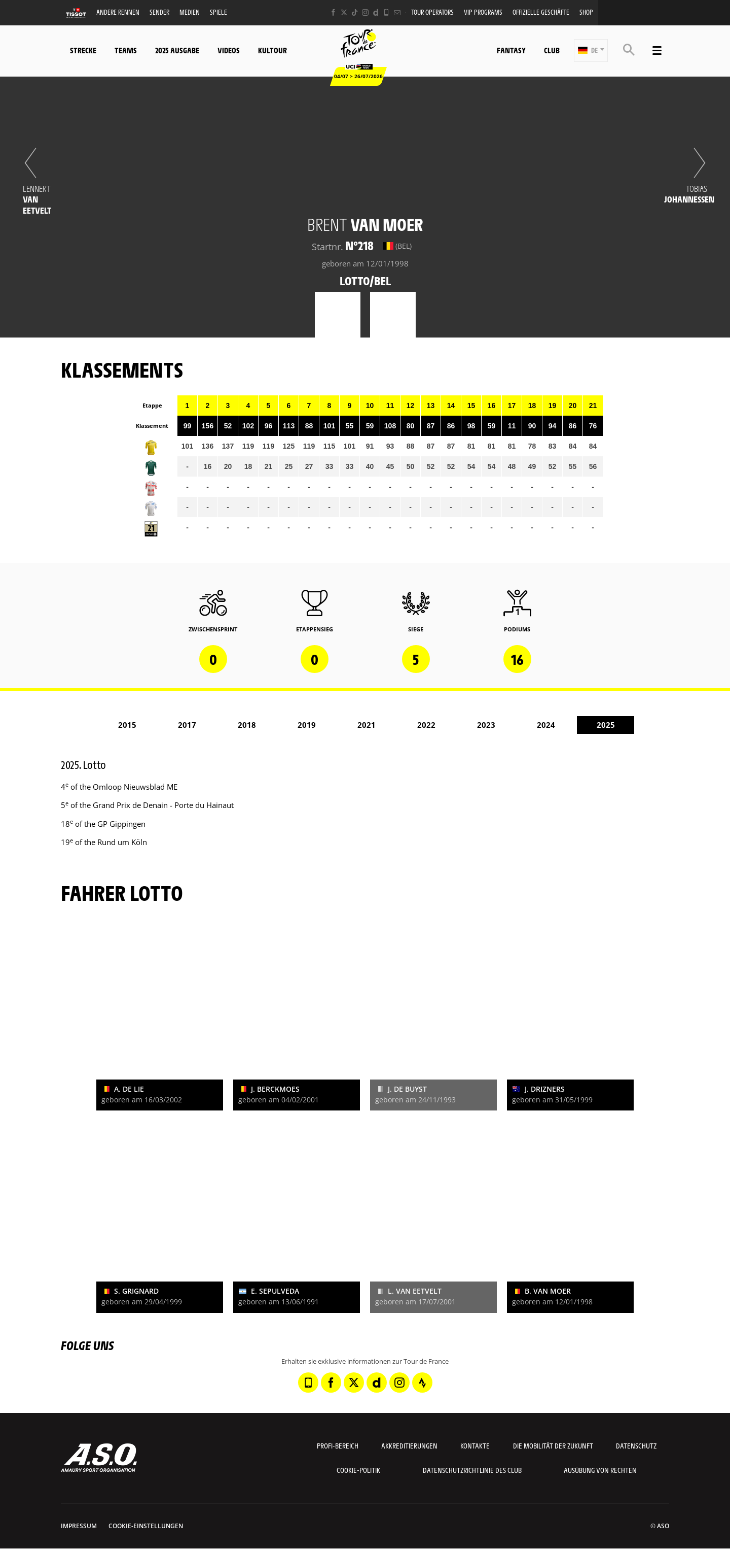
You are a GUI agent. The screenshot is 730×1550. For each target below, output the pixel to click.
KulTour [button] (272, 50)
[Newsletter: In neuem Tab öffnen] (397, 12)
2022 (426, 725)
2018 (247, 725)
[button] (591, 50)
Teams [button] (126, 50)
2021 (366, 725)
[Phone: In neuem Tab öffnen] (386, 12)
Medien (189, 12)
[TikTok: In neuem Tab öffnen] (354, 12)
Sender (159, 12)
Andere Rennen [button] (117, 12)
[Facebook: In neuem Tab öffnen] (333, 12)
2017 (187, 725)
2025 (606, 725)
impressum (79, 1526)
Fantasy (511, 50)
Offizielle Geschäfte (541, 12)
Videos (228, 50)
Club (552, 50)
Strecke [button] (83, 50)
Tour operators (432, 12)
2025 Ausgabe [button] (177, 50)
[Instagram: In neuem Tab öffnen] (365, 12)
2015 (127, 725)
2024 (546, 725)
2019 (307, 725)
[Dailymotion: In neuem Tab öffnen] (376, 12)
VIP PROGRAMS (483, 12)
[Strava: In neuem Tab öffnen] (422, 1382)
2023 (486, 725)
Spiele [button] (218, 12)
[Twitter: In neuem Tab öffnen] (344, 12)
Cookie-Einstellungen (145, 1526)
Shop (586, 12)
